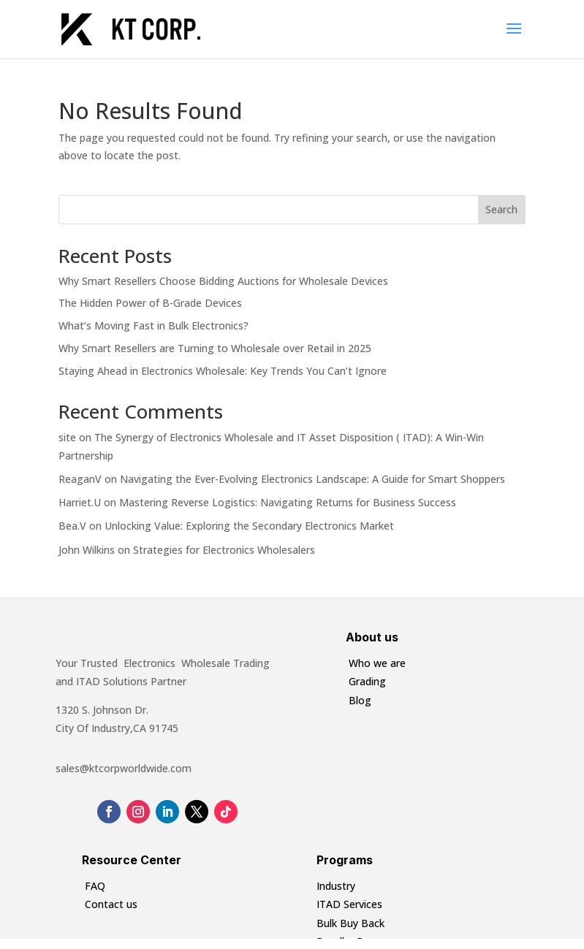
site (67, 437)
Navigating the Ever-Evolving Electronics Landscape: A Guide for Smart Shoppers (312, 479)
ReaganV (80, 479)
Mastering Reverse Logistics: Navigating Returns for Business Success (287, 502)
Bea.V (72, 526)
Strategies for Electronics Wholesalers (224, 550)
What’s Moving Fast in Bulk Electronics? (153, 325)
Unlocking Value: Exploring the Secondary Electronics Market (249, 526)
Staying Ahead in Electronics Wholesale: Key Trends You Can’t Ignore (222, 371)
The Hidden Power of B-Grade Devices (150, 303)
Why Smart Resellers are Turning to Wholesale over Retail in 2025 (214, 348)
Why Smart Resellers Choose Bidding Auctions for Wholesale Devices (223, 281)
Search (501, 209)
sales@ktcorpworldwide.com (123, 768)
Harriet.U (79, 502)
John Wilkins (86, 550)
